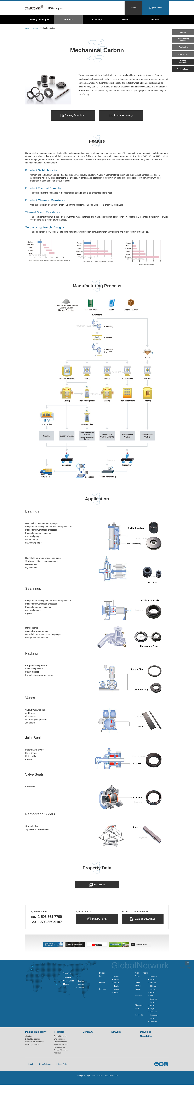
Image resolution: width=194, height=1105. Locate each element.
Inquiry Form (99, 922)
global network (157, 7)
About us (28, 1059)
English (81, 1002)
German (117, 1011)
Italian (116, 997)
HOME (27, 28)
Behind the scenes (32, 1062)
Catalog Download (75, 115)
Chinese (153, 1004)
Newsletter (146, 1059)
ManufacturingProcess (183, 43)
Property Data (183, 62)
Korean (153, 1011)
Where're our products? (34, 1065)
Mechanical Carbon (61, 1068)
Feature (183, 34)
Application (183, 53)
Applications (58, 1076)
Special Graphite (60, 1059)
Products (68, 19)
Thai (151, 1018)
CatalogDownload (183, 71)
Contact (133, 7)
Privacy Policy (56, 1086)
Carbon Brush (59, 1071)
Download (154, 19)
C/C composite (59, 1062)
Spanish (81, 1009)
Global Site (67, 994)
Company (97, 19)
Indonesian (154, 1038)
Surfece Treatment (61, 1073)
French (117, 1004)
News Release (40, 1086)
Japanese (154, 997)
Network (126, 19)
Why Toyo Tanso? (32, 1068)
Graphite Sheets (60, 1065)
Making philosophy (39, 19)
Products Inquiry (183, 81)
